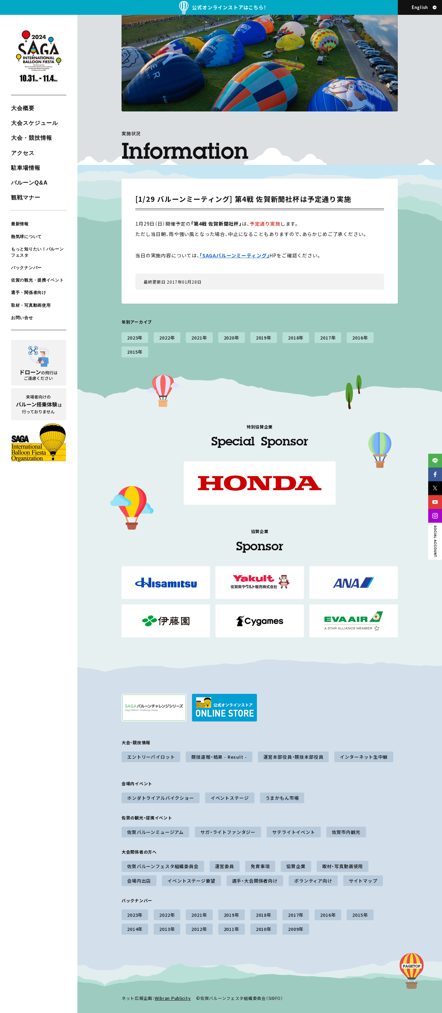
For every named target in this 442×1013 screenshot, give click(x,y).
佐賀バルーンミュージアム (155, 832)
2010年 (263, 929)
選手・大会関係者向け (255, 880)
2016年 (360, 337)
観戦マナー (25, 197)
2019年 (263, 337)
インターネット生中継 (363, 757)
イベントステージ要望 (191, 880)
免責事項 (260, 866)
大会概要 (23, 108)
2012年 (199, 929)
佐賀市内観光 (346, 832)
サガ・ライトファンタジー (228, 832)
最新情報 (20, 224)
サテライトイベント (293, 832)
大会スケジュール (34, 123)
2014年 (135, 929)
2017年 (328, 337)
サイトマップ (363, 880)
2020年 (231, 337)
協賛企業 (295, 866)
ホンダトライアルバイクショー (160, 798)
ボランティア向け (313, 880)
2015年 (135, 351)
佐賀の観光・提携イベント (37, 280)
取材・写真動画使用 (30, 305)
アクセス (23, 153)
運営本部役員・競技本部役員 (293, 757)
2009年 (296, 929)
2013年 (167, 929)
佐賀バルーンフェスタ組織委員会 (163, 866)
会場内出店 (139, 880)
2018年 (296, 337)
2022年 (167, 337)
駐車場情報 (25, 168)
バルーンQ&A (29, 183)
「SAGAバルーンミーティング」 (234, 255)
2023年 (135, 337)
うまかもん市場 (282, 798)
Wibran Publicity (173, 998)
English (420, 7)
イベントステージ (230, 798)
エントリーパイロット (151, 757)
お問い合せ (22, 317)
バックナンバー (26, 267)
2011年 (231, 929)
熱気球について (26, 236)
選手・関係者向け (28, 292)
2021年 (199, 337)
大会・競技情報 (31, 138)
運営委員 (224, 866)
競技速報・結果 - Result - (219, 757)
